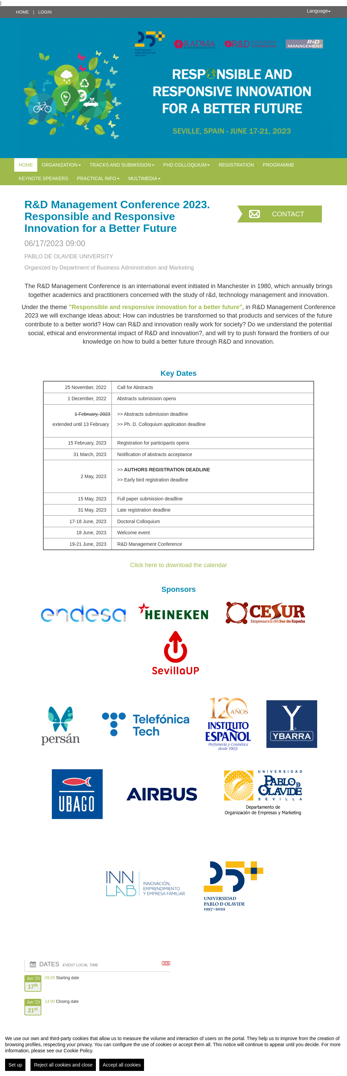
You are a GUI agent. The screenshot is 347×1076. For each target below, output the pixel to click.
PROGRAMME (278, 165)
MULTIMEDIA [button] (144, 178)
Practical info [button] (98, 178)
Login (45, 12)
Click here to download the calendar (178, 565)
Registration (236, 165)
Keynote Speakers (43, 178)
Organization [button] (61, 165)
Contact (288, 214)
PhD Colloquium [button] (186, 165)
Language (319, 11)
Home (22, 12)
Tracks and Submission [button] (122, 165)
